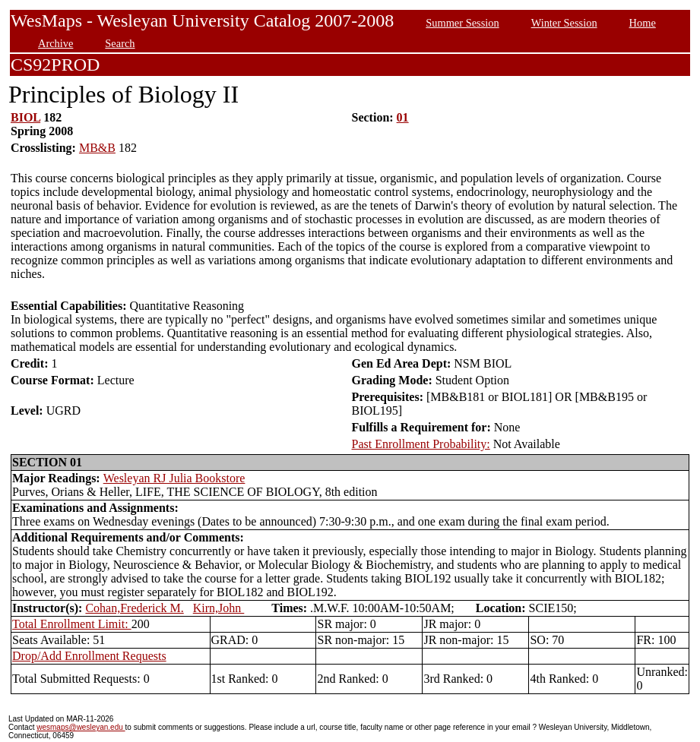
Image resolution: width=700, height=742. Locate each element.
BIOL (25, 117)
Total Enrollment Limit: (71, 623)
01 (403, 117)
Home (642, 23)
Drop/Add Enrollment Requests (89, 655)
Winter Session (564, 23)
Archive (55, 43)
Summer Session (462, 23)
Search (120, 43)
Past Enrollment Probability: (421, 443)
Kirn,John (219, 607)
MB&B (97, 147)
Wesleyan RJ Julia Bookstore (174, 478)
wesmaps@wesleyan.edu (80, 727)
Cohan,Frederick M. (134, 607)
